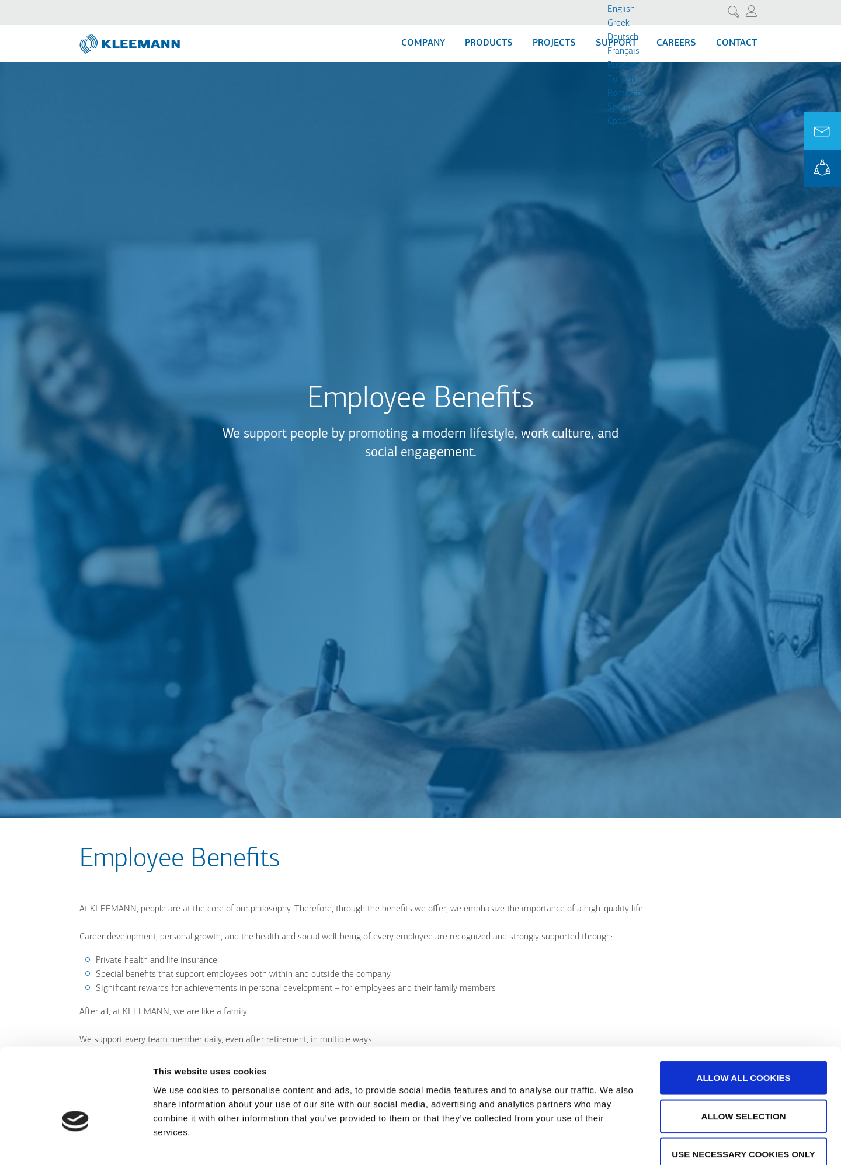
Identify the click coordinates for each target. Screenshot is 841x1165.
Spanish (622, 107)
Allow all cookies (744, 1012)
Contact (736, 43)
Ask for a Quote (822, 131)
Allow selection (743, 1050)
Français (623, 51)
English (621, 9)
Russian (622, 65)
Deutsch (622, 37)
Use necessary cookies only (743, 1088)
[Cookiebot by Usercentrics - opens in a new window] (76, 1142)
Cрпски (621, 121)
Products (489, 43)
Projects (554, 43)
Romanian (626, 93)
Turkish (621, 79)
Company (423, 43)
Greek (618, 23)
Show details (613, 1142)
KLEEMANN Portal (822, 168)
